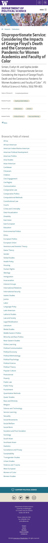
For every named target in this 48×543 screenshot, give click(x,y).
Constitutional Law (11, 201)
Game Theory (9, 250)
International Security (12, 291)
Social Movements (11, 420)
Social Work (8, 427)
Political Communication (13, 348)
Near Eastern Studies (12, 340)
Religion (7, 405)
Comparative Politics (11, 194)
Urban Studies (9, 461)
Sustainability (9, 453)
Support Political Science (24, 489)
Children (7, 175)
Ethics (6, 235)
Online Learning (10, 344)
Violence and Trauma (12, 465)
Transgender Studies (12, 457)
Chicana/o (7, 171)
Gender (6, 254)
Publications (15, 29)
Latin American (9, 310)
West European (10, 469)
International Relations (12, 288)
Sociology (7, 435)
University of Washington (20, 538)
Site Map (24, 530)
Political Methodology (12, 356)
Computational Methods (13, 197)
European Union (10, 243)
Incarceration (9, 280)
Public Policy (8, 386)
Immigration (8, 276)
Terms (24, 528)
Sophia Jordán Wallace (21, 101)
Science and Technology (13, 408)
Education (7, 227)
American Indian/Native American (16, 148)
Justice (6, 299)
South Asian (8, 438)
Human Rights (9, 269)
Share (4, 123)
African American (10, 145)
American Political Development (16, 152)
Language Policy (10, 307)
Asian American (9, 163)
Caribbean (8, 167)
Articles (29, 109)
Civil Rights (8, 182)
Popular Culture (10, 371)
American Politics (10, 156)
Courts (6, 205)
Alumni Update (24, 532)
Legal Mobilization (11, 322)
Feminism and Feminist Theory (15, 246)
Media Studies (9, 329)
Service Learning (10, 412)
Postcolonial (8, 374)
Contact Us (24, 534)
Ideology (7, 273)
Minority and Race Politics (13, 337)
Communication (10, 186)
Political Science (18, 116)
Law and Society (10, 318)
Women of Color (10, 472)
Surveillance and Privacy (13, 450)
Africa (6, 141)
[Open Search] (45, 2)
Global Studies (9, 258)
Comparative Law (10, 190)
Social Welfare (9, 423)
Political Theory (10, 367)
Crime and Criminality (12, 209)
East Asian (8, 220)
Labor (6, 303)
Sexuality (7, 416)
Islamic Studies (9, 295)
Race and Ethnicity (34, 116)
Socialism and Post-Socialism (15, 431)
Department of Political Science (14, 9)
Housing (7, 265)
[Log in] (39, 2)
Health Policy (9, 261)
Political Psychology (11, 359)
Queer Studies (9, 397)
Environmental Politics (12, 231)
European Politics (10, 239)
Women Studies (10, 476)
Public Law (8, 382)
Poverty (7, 378)
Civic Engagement (10, 178)
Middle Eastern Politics (12, 333)
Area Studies (8, 160)
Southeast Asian (10, 442)
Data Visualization (11, 212)
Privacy (24, 526)
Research (7, 29)
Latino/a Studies (10, 314)
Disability (7, 216)
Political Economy (10, 352)
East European (9, 224)
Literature (7, 325)
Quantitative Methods (12, 393)
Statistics (7, 446)
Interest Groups (10, 284)
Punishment (8, 389)
